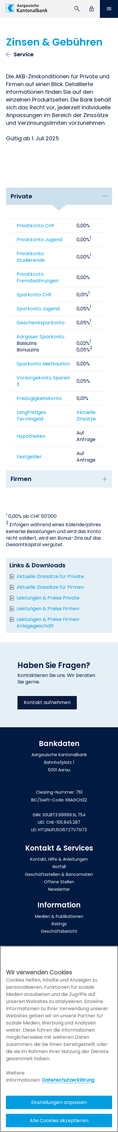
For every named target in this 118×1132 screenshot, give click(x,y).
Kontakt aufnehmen (47, 702)
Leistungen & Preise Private (48, 598)
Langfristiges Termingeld (31, 415)
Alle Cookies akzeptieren (59, 1120)
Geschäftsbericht (59, 931)
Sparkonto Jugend (38, 308)
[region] (59, 1039)
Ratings (59, 924)
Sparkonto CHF (34, 294)
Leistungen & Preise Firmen (48, 608)
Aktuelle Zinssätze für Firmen (50, 587)
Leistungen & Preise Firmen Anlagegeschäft (48, 622)
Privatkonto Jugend (39, 239)
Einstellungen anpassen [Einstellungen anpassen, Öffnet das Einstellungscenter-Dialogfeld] (59, 1102)
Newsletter (59, 889)
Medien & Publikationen (59, 916)
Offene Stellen (59, 882)
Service (24, 54)
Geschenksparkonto (41, 322)
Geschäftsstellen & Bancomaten (59, 874)
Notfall (59, 867)
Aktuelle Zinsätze (86, 415)
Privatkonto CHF (36, 225)
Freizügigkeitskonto (39, 398)
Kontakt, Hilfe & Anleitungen (59, 859)
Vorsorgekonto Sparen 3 (43, 381)
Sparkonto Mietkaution (43, 363)
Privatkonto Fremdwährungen (37, 277)
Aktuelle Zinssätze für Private (50, 576)
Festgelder (29, 456)
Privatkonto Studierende (31, 257)
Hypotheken (31, 436)
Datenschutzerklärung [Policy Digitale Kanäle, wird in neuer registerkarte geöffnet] (68, 1080)
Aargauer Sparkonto (40, 336)
